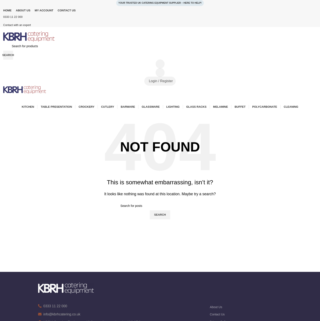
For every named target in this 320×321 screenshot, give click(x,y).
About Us (216, 307)
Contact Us (217, 314)
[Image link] (66, 288)
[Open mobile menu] (160, 98)
